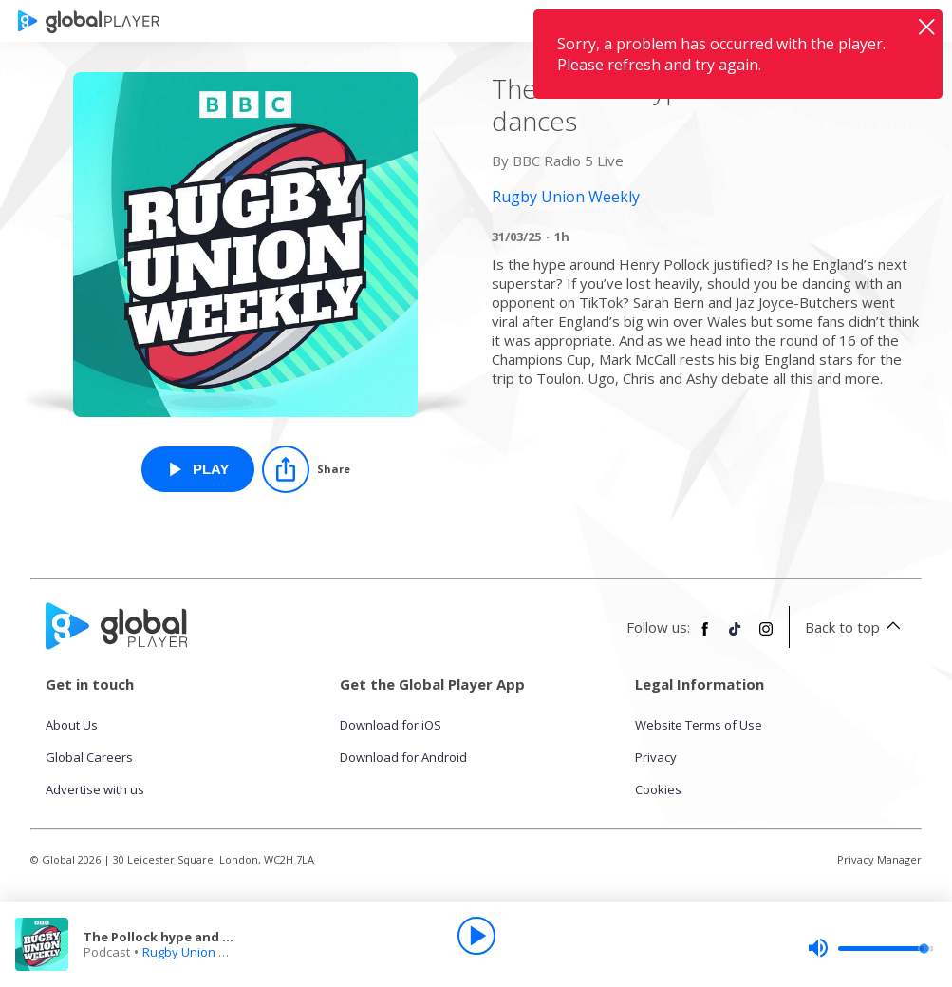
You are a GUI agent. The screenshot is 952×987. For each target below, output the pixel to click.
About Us (72, 724)
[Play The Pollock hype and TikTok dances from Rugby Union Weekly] (197, 469)
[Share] (306, 469)
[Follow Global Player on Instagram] (766, 636)
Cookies (658, 789)
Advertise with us (95, 789)
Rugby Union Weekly (201, 951)
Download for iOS (390, 724)
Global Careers (89, 757)
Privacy (656, 757)
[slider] (870, 948)
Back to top (855, 627)
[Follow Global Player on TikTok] (735, 636)
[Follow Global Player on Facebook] (705, 636)
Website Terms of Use (698, 724)
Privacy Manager (879, 859)
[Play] (476, 936)
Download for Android (403, 757)
